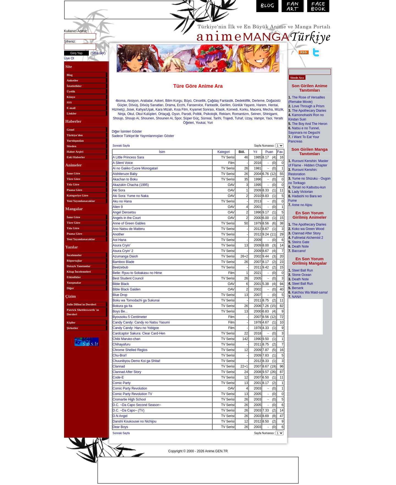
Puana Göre (74, 189)
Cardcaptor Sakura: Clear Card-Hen (139, 333)
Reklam (224, 114)
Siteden (71, 146)
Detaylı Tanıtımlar (78, 266)
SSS (69, 102)
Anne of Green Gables (129, 223)
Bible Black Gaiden (127, 289)
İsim (162, 152)
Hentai (273, 105)
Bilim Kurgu (173, 101)
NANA (296, 297)
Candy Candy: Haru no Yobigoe (136, 328)
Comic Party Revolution (130, 388)
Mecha (268, 109)
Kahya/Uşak (145, 109)
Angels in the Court (127, 218)
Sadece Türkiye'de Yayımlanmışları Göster (143, 136)
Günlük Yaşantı (243, 105)
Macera (255, 109)
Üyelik (71, 91)
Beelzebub (120, 267)
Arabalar (146, 101)
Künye (71, 96)
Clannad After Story (127, 372)
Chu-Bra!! (120, 355)
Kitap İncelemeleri (79, 271)
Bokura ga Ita (122, 306)
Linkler (71, 113)
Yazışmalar (74, 282)
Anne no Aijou (302, 205)
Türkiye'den (75, 135)
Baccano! (299, 251)
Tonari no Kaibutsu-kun (309, 187)
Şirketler (72, 328)
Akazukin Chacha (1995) (131, 185)
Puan (269, 152)
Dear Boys (120, 427)
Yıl (255, 152)
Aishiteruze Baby (125, 174)
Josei (130, 109)
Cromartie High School (129, 399)
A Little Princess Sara (128, 157)
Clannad (119, 366)
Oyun (176, 114)
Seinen (256, 114)
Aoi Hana (119, 240)
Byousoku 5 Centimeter (130, 317)
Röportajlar (74, 260)
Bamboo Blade (123, 262)
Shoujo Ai (132, 118)
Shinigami (270, 114)
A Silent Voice (123, 163)
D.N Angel (120, 416)
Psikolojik (210, 114)
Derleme (258, 101)
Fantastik (211, 105)
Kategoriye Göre (77, 195)
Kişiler (71, 322)
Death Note (300, 246)
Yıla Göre (73, 184)
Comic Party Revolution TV (132, 394)
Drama (170, 105)
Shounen (147, 118)
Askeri (158, 101)
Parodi (186, 114)
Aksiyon (133, 101)
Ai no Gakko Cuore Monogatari (135, 168)
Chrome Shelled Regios (130, 350)
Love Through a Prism (308, 106)
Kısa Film (181, 109)
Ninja (121, 114)
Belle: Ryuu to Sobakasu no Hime (137, 273)
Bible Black (121, 284)
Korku (244, 109)
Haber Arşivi (75, 151)
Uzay (248, 118)
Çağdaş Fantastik (220, 101)
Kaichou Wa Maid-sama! (310, 292)
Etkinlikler (74, 277)
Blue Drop (120, 295)
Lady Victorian (302, 192)
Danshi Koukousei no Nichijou (134, 421)
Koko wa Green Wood (308, 229)
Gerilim (225, 105)
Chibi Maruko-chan (127, 339)
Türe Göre (73, 178)
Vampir (259, 118)
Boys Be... (120, 311)
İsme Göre (73, 173)
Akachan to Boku (125, 179)
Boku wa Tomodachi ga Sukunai (136, 300)
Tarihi (217, 118)
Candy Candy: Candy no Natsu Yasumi (141, 322)
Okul (130, 114)
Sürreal (206, 118)
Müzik (278, 109)
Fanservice (195, 105)
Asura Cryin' (122, 245)
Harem (261, 105)
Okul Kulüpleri (146, 114)
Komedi (232, 109)
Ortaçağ (164, 114)
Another (118, 234)
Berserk (297, 288)
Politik (197, 114)
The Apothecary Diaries (309, 111)
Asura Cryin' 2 (123, 251)
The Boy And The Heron (310, 124)
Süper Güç (191, 118)
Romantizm (240, 114)
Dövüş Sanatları (151, 105)
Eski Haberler (76, 157)
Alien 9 (118, 207)
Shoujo (118, 118)
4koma (120, 101)
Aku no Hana (122, 201)
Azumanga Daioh (125, 256)
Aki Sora (119, 190)
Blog (70, 74)
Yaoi (269, 118)
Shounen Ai (164, 118)
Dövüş (133, 105)
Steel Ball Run (302, 270)
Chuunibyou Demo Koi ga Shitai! (136, 361)
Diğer (70, 288)
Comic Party (122, 383)
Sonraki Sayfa (121, 145)
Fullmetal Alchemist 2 (307, 238)
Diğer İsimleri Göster (127, 131)
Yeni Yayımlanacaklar (81, 200)
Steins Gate (300, 242)
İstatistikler (74, 85)
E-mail (71, 107)
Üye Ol (69, 58)
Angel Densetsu (124, 212)
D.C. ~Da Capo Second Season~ (137, 405)
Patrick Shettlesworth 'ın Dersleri (83, 312)
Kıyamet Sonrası (202, 109)
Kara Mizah (164, 109)
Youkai (200, 123)
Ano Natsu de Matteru (129, 229)
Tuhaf (239, 118)
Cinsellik (199, 101)
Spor (178, 118)
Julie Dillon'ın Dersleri (81, 304)
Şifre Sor (98, 53)
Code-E (118, 377)
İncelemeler (74, 255)
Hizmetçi (118, 109)
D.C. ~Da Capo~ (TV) (128, 410)
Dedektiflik (242, 101)
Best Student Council (128, 278)
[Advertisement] (129, 9)
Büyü (187, 101)
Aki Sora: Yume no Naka (131, 196)
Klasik (220, 109)
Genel (71, 129)
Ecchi (181, 105)
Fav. (280, 152)
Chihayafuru (122, 344)
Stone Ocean (301, 275)
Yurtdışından (75, 140)
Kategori (224, 152)
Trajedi (228, 118)
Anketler (72, 80)
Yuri (210, 123)
